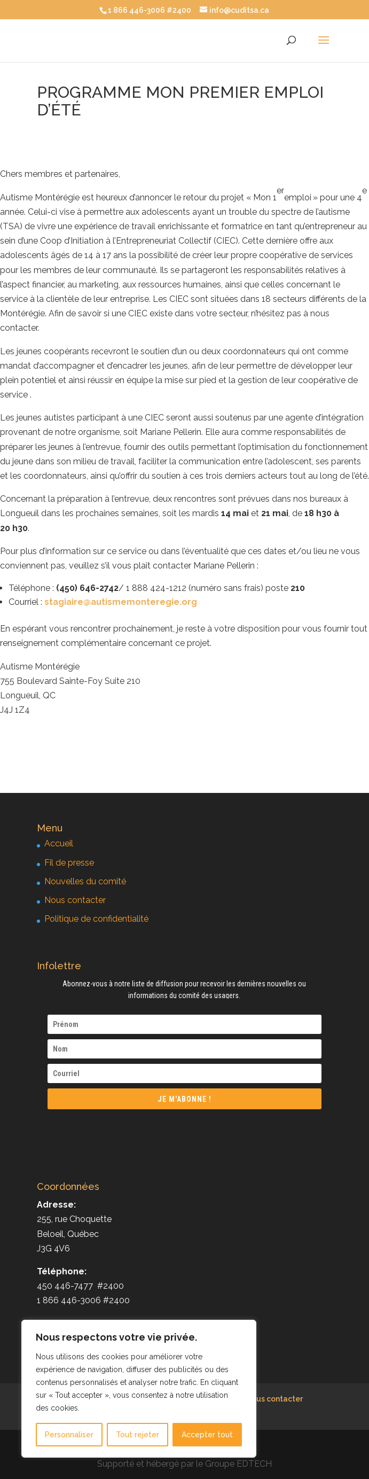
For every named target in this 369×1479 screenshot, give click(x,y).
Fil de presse (69, 863)
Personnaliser (69, 1434)
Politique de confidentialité (96, 919)
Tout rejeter (137, 1434)
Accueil (58, 843)
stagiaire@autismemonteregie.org (120, 602)
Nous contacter (75, 900)
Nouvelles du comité (85, 881)
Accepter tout (207, 1434)
